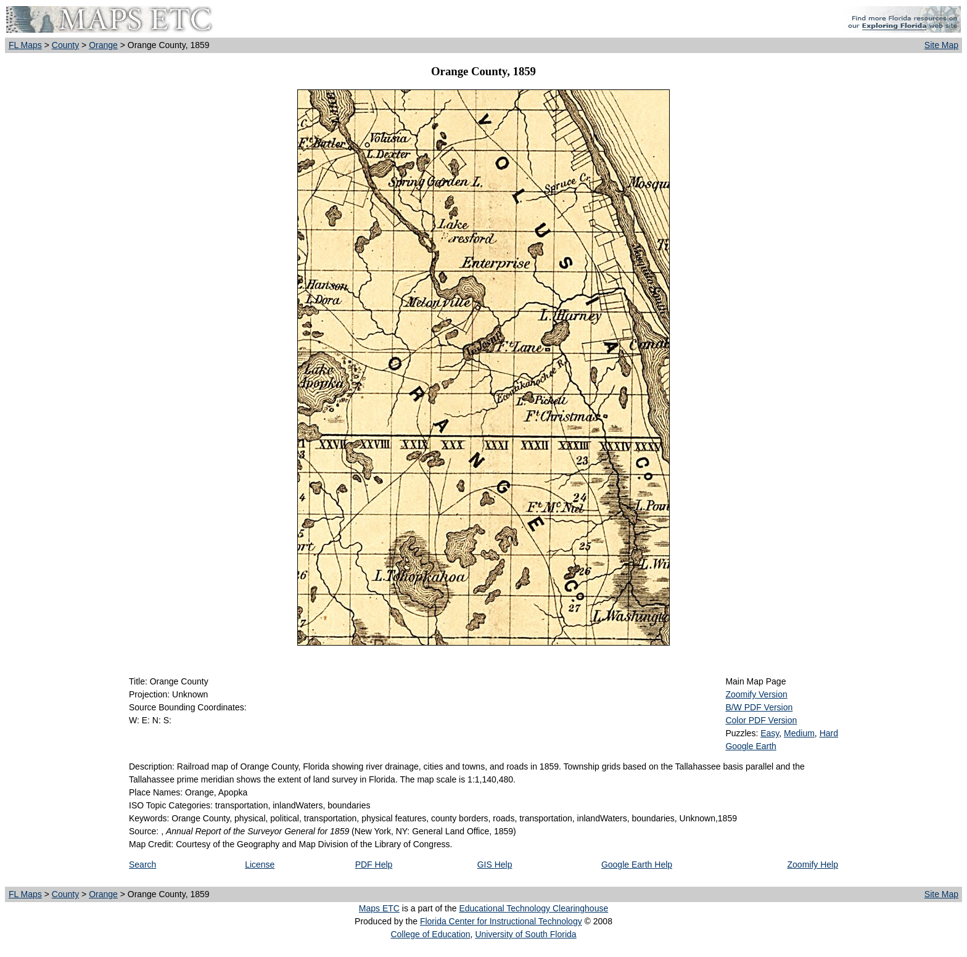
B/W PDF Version (758, 707)
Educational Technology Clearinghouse (533, 908)
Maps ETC (379, 908)
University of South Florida (525, 934)
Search (142, 864)
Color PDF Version (761, 720)
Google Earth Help (636, 864)
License (259, 864)
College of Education (430, 934)
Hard (829, 733)
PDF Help (374, 864)
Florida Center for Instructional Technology (501, 921)
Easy (769, 733)
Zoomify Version (756, 694)
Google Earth (750, 746)
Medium (799, 733)
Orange (103, 45)
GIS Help (494, 864)
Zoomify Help (813, 864)
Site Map (941, 45)
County (65, 45)
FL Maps (25, 45)
